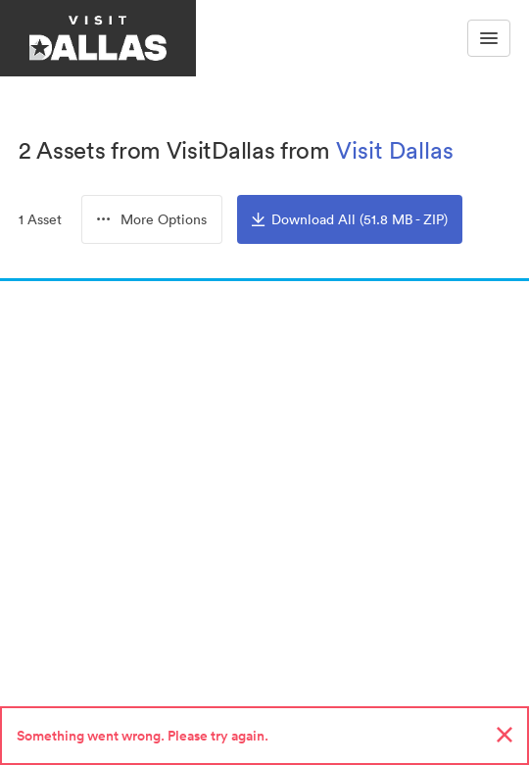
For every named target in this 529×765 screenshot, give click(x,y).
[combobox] (151, 219)
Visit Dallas (395, 150)
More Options (152, 219)
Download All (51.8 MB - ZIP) (350, 219)
